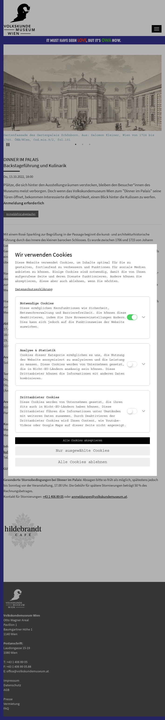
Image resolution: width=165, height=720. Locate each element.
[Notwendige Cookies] (132, 317)
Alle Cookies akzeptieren (82, 440)
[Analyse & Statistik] (132, 364)
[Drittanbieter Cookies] (132, 411)
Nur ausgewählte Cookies (82, 450)
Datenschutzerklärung (33, 289)
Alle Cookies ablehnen (82, 462)
